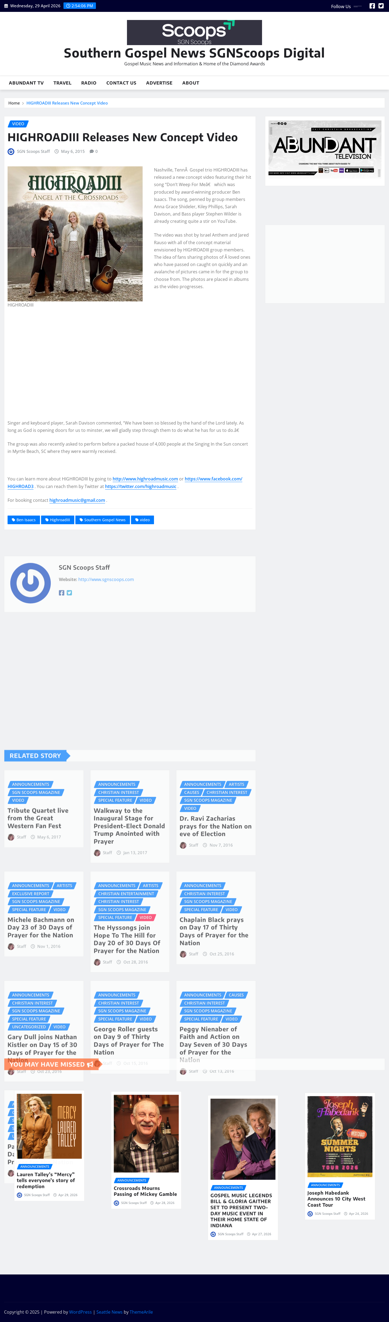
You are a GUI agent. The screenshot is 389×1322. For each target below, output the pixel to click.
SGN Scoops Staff (33, 151)
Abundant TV (26, 83)
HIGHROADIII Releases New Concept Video (67, 103)
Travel (62, 83)
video (145, 519)
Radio (89, 83)
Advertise (159, 83)
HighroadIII (60, 519)
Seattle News (109, 1312)
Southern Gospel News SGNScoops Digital (194, 52)
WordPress (80, 1312)
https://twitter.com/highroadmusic (140, 486)
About (190, 83)
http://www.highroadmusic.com (145, 479)
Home (14, 103)
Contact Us (121, 83)
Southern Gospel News (105, 519)
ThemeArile (141, 1312)
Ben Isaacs (26, 519)
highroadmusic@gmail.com (77, 500)
